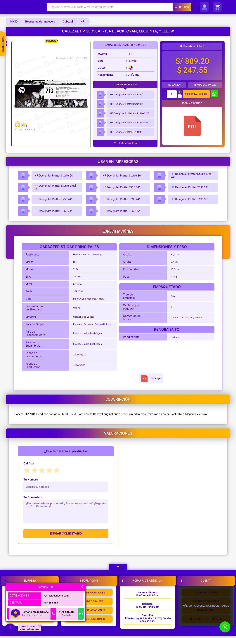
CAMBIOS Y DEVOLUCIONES (89, 593)
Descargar (151, 378)
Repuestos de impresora (40, 21)
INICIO (14, 21)
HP (82, 21)
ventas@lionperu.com (55, 595)
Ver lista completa (125, 143)
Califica (28, 463)
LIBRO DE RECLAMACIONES (89, 613)
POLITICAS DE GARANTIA (89, 603)
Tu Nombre (30, 479)
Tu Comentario (33, 497)
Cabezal (68, 21)
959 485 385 (49, 602)
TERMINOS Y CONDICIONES (89, 624)
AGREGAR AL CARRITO (196, 94)
